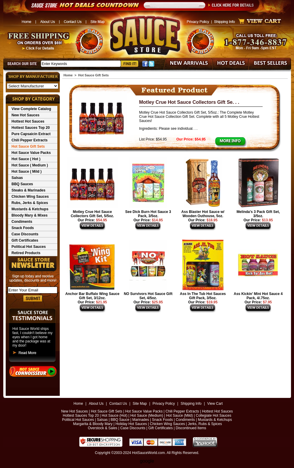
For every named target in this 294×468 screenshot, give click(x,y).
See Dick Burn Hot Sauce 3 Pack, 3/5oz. (148, 214)
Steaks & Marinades (28, 190)
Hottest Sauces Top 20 (31, 128)
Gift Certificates (25, 240)
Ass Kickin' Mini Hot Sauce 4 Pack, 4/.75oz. (258, 296)
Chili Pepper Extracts (30, 140)
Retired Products (26, 253)
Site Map (140, 403)
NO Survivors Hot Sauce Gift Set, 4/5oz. (148, 296)
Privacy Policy (164, 403)
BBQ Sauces (22, 184)
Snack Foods (23, 228)
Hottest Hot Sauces (28, 121)
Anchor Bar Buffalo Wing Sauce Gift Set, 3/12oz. (92, 296)
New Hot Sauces (25, 115)
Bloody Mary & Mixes (30, 215)
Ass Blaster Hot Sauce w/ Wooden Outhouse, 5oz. (202, 214)
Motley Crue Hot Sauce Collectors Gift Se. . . (189, 102)
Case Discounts (25, 234)
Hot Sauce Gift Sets (28, 146)
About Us (96, 403)
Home (68, 75)
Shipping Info (190, 403)
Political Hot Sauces (29, 247)
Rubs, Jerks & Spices (30, 203)
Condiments (22, 222)
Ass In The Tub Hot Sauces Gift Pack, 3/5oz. (203, 296)
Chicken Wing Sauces (30, 196)
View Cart (215, 403)
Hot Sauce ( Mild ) (27, 171)
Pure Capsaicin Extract (31, 134)
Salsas (17, 178)
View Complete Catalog (31, 109)
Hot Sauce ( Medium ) (30, 165)
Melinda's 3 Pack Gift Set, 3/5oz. (258, 214)
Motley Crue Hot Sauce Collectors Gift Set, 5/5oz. (92, 214)
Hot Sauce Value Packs (31, 153)
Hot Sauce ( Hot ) (26, 159)
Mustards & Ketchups (30, 209)
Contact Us (118, 403)
